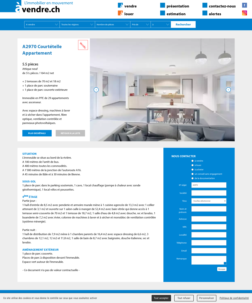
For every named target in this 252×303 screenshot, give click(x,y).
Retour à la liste (70, 133)
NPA (185, 226)
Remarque (182, 258)
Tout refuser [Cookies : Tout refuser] (184, 298)
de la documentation (205, 178)
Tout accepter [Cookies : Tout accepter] (161, 298)
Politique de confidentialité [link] (234, 298)
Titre (184, 200)
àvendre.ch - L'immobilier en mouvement (36, 6)
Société (183, 193)
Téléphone (182, 242)
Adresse (183, 218)
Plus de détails (37, 133)
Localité (183, 234)
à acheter (199, 169)
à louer (198, 165)
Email (184, 250)
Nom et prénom (183, 210)
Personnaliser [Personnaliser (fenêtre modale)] (206, 298)
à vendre (199, 160)
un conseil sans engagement (208, 173)
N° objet (183, 185)
